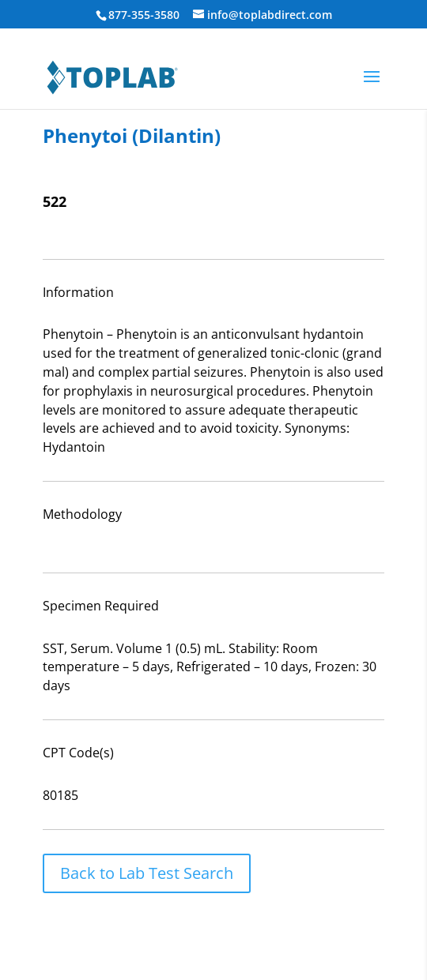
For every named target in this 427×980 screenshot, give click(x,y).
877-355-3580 (143, 14)
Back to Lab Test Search (146, 873)
